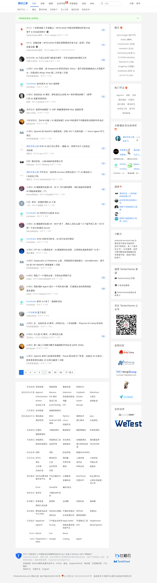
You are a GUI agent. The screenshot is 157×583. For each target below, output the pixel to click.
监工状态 (36, 312)
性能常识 (67, 424)
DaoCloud (81, 476)
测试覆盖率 (95, 439)
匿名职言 (53, 458)
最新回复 (75, 9)
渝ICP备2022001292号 (49, 576)
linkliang (30, 164)
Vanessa (42, 294)
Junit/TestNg (55, 405)
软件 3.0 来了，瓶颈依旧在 (44, 301)
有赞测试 (124, 150)
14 (103, 60)
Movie (38, 533)
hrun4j (52, 525)
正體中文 (37, 569)
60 (61, 372)
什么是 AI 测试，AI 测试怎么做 (44, 334)
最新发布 (86, 9)
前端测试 (40, 439)
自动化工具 (40, 405)
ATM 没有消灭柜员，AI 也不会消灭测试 (50, 238)
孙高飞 (29, 153)
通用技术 (80, 416)
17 (103, 278)
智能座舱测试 (55, 410)
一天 (28, 205)
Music (65, 533)
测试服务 (31, 476)
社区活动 (31, 458)
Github (74, 554)
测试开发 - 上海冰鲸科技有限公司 (44, 161)
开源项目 (73, 3)
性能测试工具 (55, 439)
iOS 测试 (53, 396)
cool (46, 61)
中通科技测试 (69, 511)
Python (66, 416)
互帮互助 (67, 462)
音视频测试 (81, 439)
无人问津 (64, 9)
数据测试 (67, 430)
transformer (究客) (126, 44)
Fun (51, 533)
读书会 (79, 462)
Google (52, 538)
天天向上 (30, 337)
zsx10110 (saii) (126, 75)
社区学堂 (62, 3)
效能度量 (53, 386)
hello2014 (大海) (126, 62)
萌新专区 (31, 492)
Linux (65, 420)
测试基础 (40, 416)
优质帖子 (54, 9)
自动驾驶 (40, 410)
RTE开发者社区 (32, 76)
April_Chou (31, 112)
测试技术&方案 (28, 392)
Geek (32, 538)
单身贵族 (40, 501)
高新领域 (31, 430)
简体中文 (27, 569)
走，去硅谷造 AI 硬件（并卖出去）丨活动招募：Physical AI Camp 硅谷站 (64, 323)
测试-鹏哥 (30, 253)
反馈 (68, 554)
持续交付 (80, 386)
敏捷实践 (67, 386)
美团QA (93, 511)
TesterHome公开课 (126, 278)
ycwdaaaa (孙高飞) (126, 70)
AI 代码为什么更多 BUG (42, 213)
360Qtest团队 (55, 511)
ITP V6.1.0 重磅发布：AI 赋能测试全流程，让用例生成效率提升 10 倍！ (63, 249)
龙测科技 (67, 480)
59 (55, 372)
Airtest (39, 400)
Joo (41, 153)
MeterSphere (96, 525)
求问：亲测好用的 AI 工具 (41, 202)
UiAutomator (42, 396)
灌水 (38, 462)
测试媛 (66, 458)
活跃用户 (33, 554)
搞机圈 (93, 501)
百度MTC (80, 480)
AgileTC (39, 525)
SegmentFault (75, 563)
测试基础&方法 (28, 416)
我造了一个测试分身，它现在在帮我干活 (48, 275)
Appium (39, 392)
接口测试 (80, 420)
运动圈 (66, 501)
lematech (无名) (126, 48)
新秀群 (52, 501)
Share (32, 533)
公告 (51, 462)
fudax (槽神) (126, 39)
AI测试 (38, 430)
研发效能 (31, 386)
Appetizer (40, 520)
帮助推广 (89, 554)
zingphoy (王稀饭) (126, 66)
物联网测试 (40, 434)
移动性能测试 (41, 444)
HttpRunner (95, 520)
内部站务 (80, 501)
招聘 (51, 3)
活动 (84, 3)
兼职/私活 (67, 487)
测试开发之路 (129, 137)
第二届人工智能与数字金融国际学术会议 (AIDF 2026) (55, 345)
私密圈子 (31, 501)
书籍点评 (94, 462)
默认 (34, 9)
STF (64, 405)
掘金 (65, 563)
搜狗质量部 (81, 515)
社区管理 (53, 466)
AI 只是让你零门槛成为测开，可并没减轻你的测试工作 (56, 57)
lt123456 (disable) (126, 57)
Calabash (80, 392)
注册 (132, 3)
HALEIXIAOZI (45, 179)
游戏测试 (67, 444)
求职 (51, 452)
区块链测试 (95, 430)
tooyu (28, 278)
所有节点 (22, 9)
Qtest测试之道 (140, 164)
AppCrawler (68, 520)
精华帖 (43, 9)
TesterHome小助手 (34, 35)
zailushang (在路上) (126, 53)
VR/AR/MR (94, 444)
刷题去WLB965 (83, 452)
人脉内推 (80, 458)
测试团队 (31, 511)
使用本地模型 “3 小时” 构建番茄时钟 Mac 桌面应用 (54, 109)
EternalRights (32, 194)
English (45, 569)
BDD (51, 416)
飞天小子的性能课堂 (138, 154)
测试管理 (40, 420)
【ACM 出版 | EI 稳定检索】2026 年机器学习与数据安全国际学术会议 (65, 120)
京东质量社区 (69, 515)
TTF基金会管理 (55, 520)
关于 (25, 554)
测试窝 (87, 563)
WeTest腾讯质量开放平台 (43, 563)
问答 (43, 3)
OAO (52, 50)
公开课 (38, 466)
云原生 (93, 396)
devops (79, 405)
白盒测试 (94, 420)
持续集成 (94, 400)
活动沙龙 (40, 470)
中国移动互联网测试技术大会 (51, 554)
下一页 (69, 372)
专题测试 (31, 439)
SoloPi (79, 400)
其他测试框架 (69, 396)
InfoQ (59, 563)
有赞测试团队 (124, 154)
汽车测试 (31, 410)
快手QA (79, 511)
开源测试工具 (82, 520)
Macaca (52, 392)
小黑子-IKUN (31, 61)
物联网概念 (81, 430)
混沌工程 (53, 400)
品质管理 (53, 444)
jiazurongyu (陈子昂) (126, 35)
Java (92, 416)
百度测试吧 (97, 563)
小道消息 (94, 458)
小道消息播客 (123, 285)
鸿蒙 (65, 400)
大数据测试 (54, 430)
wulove (53, 35)
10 (103, 289)
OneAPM (53, 487)
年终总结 (80, 466)
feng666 (49, 194)
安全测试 (67, 439)
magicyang (31, 315)
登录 (138, 3)
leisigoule (30, 123)
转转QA (52, 515)
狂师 (28, 101)
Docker (79, 396)
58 (49, 372)
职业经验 (67, 452)
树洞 (65, 466)
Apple (79, 538)
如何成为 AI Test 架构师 (43, 83)
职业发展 (31, 452)
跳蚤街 (93, 466)
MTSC (38, 458)
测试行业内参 (41, 505)
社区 (34, 3)
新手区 (38, 492)
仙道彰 (40, 205)
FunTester (30, 87)
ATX (78, 525)
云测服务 (67, 476)
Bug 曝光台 (95, 476)
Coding (66, 538)
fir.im (38, 487)
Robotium (94, 392)
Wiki (92, 3)
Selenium (67, 392)
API (81, 554)
